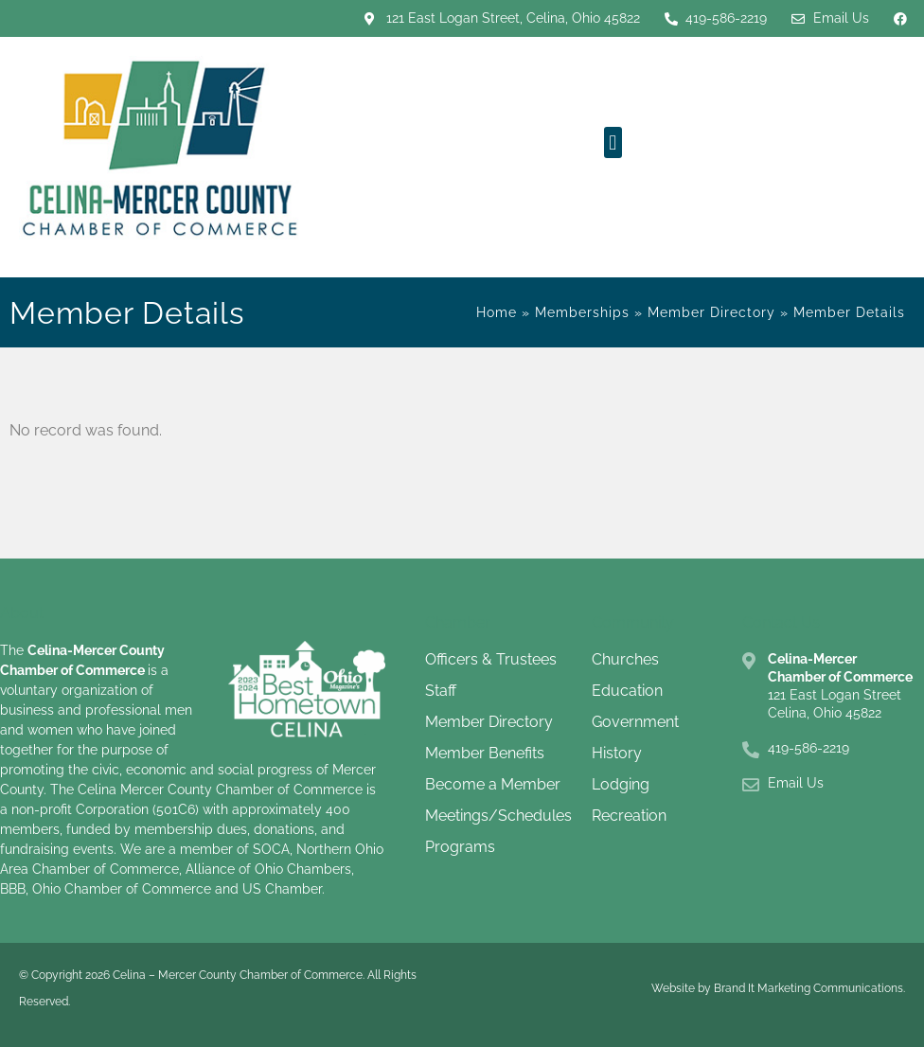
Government (635, 722)
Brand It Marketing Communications (808, 988)
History (617, 753)
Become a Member (492, 784)
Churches (625, 659)
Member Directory (711, 312)
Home (496, 312)
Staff (440, 691)
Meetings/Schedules (498, 816)
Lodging (620, 784)
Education (627, 691)
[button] (613, 142)
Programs (460, 847)
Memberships (582, 312)
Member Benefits (484, 753)
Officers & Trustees (491, 659)
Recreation (629, 816)
